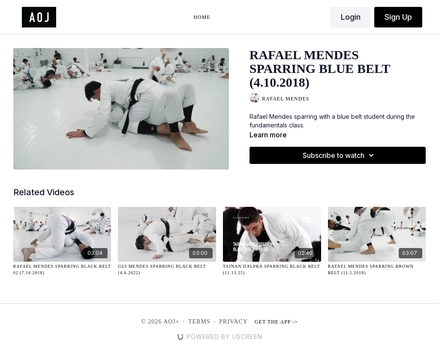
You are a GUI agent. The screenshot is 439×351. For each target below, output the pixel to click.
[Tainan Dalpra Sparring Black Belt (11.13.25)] (272, 269)
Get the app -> (276, 322)
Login (351, 16)
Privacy (233, 321)
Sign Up (398, 16)
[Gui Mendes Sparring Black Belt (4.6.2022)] (167, 269)
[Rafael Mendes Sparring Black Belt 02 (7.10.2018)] (62, 269)
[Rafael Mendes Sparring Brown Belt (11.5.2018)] (377, 269)
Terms (199, 321)
